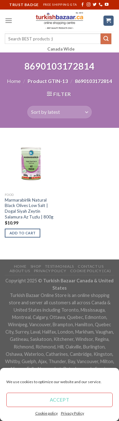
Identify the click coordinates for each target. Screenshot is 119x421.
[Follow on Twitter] (94, 5)
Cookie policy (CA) (90, 270)
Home (14, 81)
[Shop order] (59, 112)
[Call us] (100, 5)
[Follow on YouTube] (107, 5)
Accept (59, 400)
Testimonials (59, 266)
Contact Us (90, 266)
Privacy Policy (72, 413)
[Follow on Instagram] (88, 5)
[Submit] (106, 38)
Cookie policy (46, 413)
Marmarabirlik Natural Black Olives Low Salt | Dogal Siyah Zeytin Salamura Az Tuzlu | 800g (29, 208)
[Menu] (8, 20)
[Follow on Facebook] (82, 5)
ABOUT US (20, 270)
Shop (35, 266)
